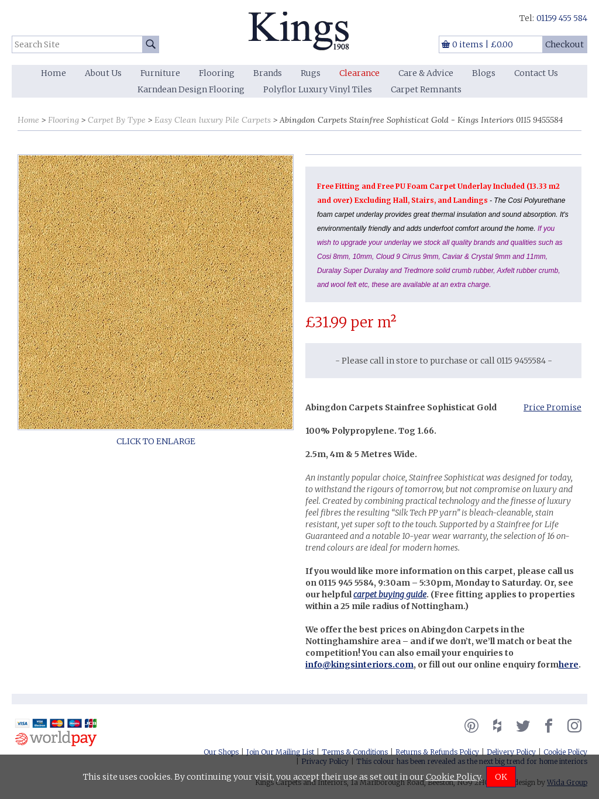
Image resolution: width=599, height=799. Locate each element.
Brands (267, 73)
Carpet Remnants (426, 89)
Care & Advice (425, 73)
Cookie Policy (565, 752)
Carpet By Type (117, 120)
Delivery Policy (511, 752)
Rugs (311, 73)
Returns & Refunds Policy (437, 752)
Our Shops (221, 752)
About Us (103, 73)
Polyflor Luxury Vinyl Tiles (317, 89)
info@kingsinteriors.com (359, 664)
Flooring (217, 73)
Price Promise (552, 407)
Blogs (483, 73)
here (569, 664)
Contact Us (536, 73)
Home (53, 73)
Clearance (359, 73)
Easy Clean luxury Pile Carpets (212, 120)
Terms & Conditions (355, 752)
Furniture (160, 73)
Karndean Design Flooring (191, 89)
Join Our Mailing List (280, 752)
